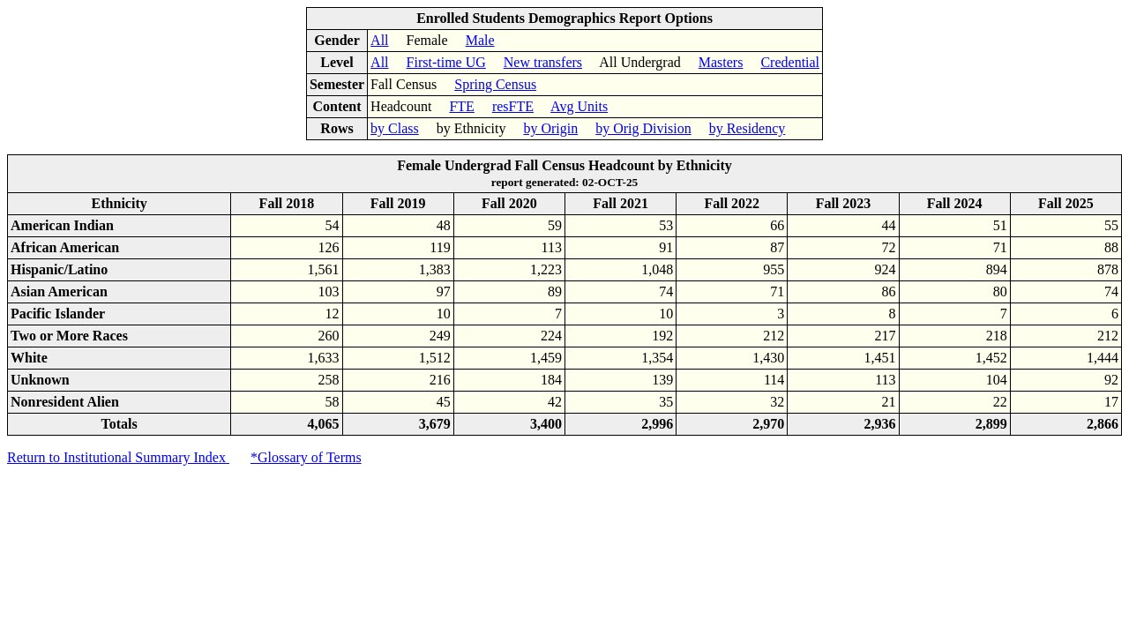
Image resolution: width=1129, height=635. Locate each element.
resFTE (513, 106)
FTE (461, 106)
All (379, 40)
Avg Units (579, 106)
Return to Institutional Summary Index (118, 457)
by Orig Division (643, 128)
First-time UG (446, 62)
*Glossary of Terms (306, 457)
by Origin (550, 128)
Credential (789, 62)
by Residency (747, 128)
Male (480, 40)
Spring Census (495, 84)
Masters (721, 62)
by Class (394, 128)
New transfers (543, 62)
